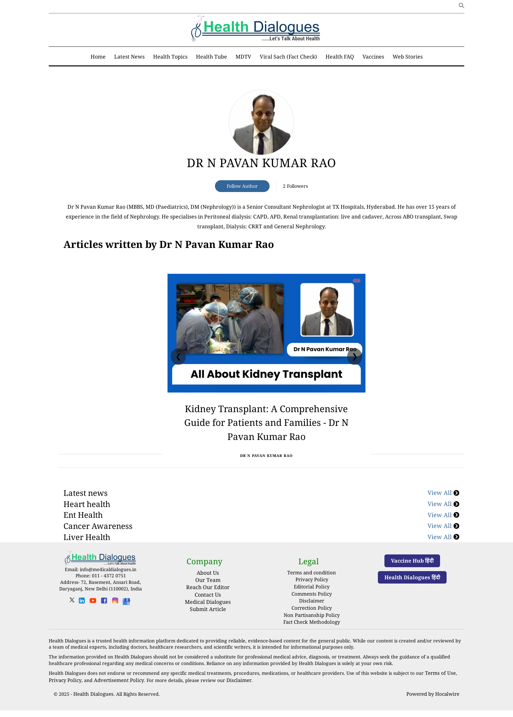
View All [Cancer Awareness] (443, 540)
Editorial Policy (311, 599)
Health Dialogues (92, 701)
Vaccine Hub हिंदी (412, 574)
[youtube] (93, 617)
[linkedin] (82, 617)
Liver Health (86, 550)
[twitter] (72, 616)
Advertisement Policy (114, 688)
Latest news (85, 506)
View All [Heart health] (443, 518)
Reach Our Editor (208, 601)
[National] (168, 244)
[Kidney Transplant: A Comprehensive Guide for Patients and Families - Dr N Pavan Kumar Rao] (266, 333)
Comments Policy (311, 605)
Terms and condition (312, 586)
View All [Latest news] (443, 507)
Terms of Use (439, 681)
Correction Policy (311, 618)
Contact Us (208, 608)
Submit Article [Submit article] (208, 623)
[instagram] (115, 617)
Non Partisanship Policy (312, 624)
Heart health (86, 518)
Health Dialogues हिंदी (412, 591)
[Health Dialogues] (126, 615)
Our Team (208, 594)
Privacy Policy (311, 592)
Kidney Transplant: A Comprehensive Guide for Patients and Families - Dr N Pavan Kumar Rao (266, 428)
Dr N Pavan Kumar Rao (261, 163)
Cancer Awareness (98, 539)
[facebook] (104, 617)
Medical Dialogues (208, 616)
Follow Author (242, 186)
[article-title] (261, 122)
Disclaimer (311, 612)
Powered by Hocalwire (434, 701)
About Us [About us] (208, 586)
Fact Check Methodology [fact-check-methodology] (312, 631)
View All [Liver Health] (443, 550)
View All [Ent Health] (443, 529)
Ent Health (83, 528)
